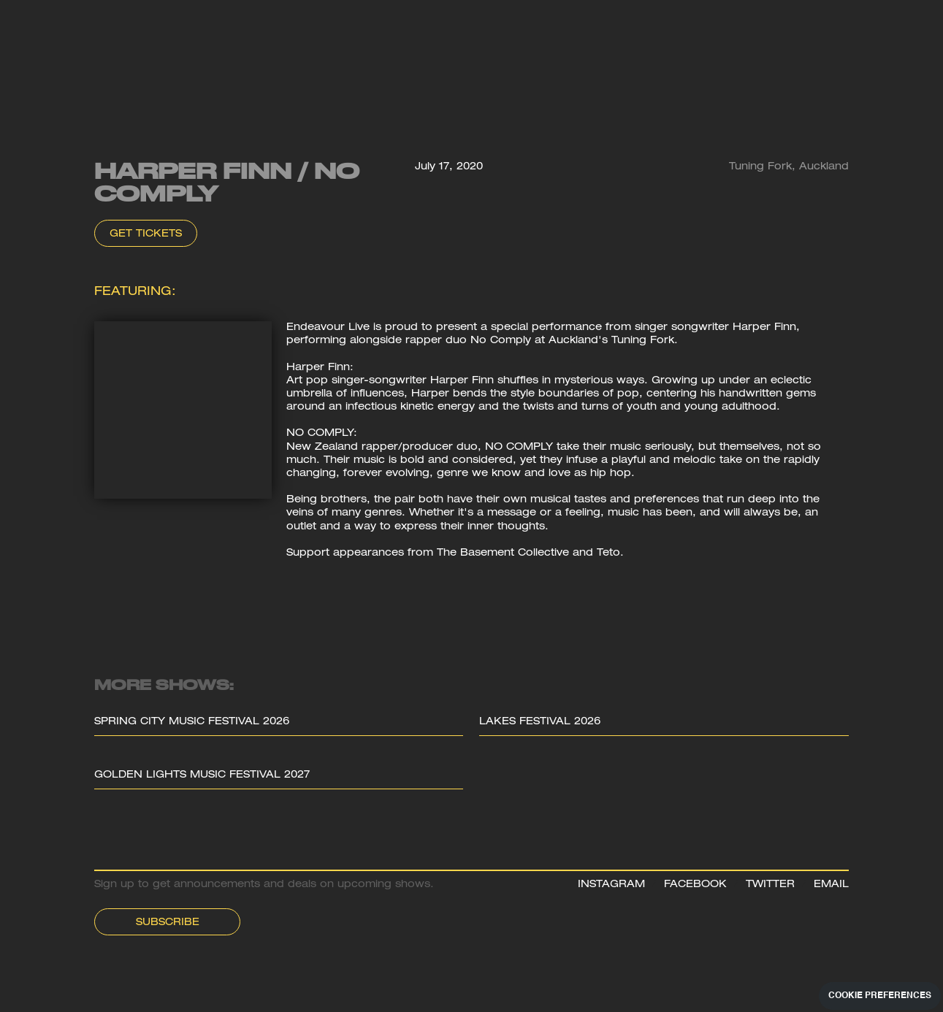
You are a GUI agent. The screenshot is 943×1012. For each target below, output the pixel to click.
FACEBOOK (695, 885)
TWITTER (770, 885)
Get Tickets (146, 234)
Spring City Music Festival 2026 (191, 722)
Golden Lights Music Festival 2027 (202, 775)
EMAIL (831, 885)
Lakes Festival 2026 (539, 722)
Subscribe (167, 923)
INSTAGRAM (611, 885)
